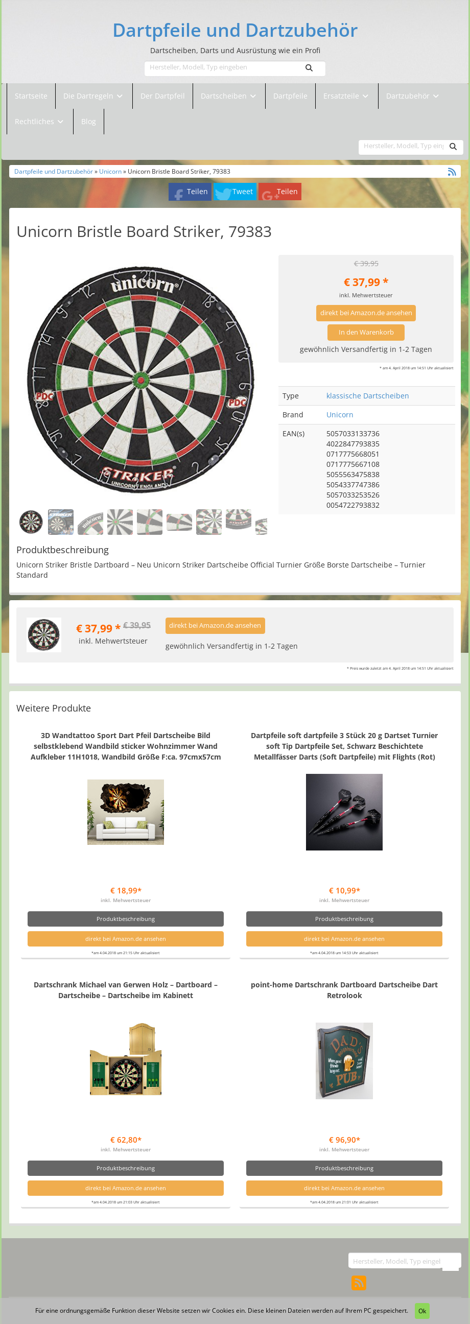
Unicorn (110, 171)
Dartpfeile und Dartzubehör (235, 30)
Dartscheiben (225, 96)
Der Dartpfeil (162, 96)
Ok (422, 1311)
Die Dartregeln (94, 96)
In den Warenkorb (366, 332)
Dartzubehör (409, 96)
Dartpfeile (290, 96)
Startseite (31, 96)
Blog (88, 121)
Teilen (197, 191)
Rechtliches (40, 121)
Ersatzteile (342, 96)
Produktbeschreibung (126, 919)
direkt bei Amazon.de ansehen (366, 313)
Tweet (242, 191)
